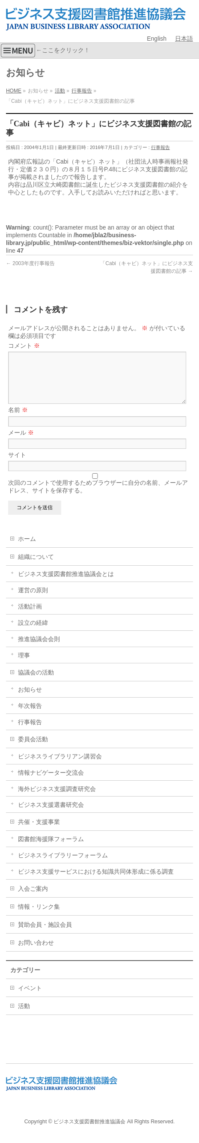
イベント (30, 998)
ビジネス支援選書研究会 (51, 815)
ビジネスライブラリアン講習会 (60, 766)
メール (21, 442)
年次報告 (30, 716)
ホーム (27, 549)
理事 (24, 665)
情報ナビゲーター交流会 (51, 782)
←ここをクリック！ (45, 50)
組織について (36, 567)
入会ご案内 (33, 898)
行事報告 (160, 147)
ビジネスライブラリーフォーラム (63, 865)
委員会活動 (33, 749)
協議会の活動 (36, 682)
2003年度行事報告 (30, 263)
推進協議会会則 (39, 649)
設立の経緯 (33, 633)
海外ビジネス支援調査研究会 (57, 799)
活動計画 (30, 616)
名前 (18, 420)
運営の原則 (33, 600)
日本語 (184, 38)
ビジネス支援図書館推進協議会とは (66, 584)
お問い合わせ (36, 952)
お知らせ (30, 699)
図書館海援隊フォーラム (51, 849)
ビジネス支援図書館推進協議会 (89, 1122)
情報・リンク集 (39, 916)
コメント (24, 345)
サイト (17, 465)
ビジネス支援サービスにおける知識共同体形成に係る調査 (96, 881)
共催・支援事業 (39, 832)
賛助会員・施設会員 (45, 934)
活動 (24, 1016)
